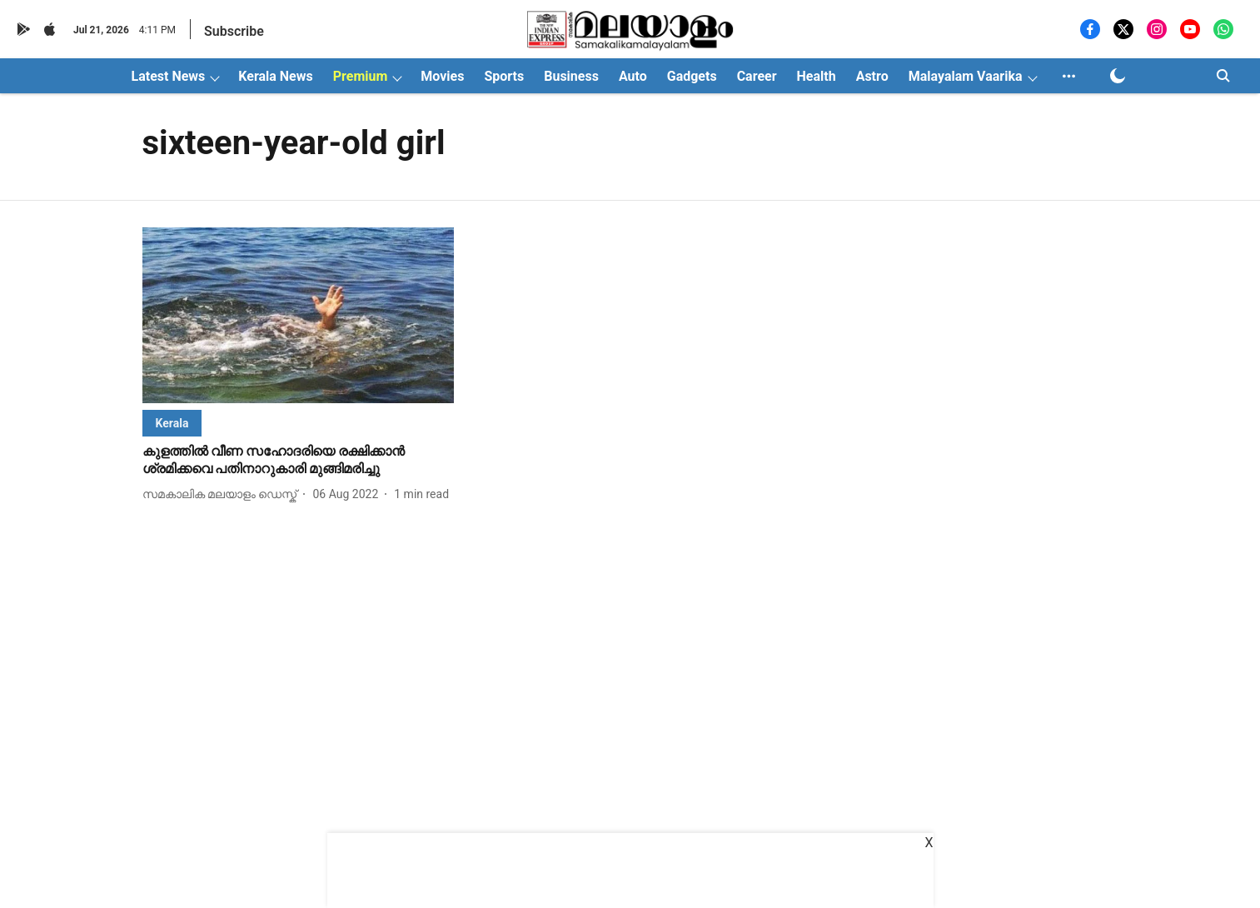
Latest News (169, 76)
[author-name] (223, 494)
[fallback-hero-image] (298, 315)
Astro (872, 76)
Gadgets (692, 76)
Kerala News (275, 76)
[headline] (298, 460)
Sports (504, 76)
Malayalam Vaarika (966, 76)
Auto (633, 76)
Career (757, 76)
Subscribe (234, 31)
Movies (442, 76)
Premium (360, 76)
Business (571, 76)
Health (816, 76)
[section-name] (172, 423)
